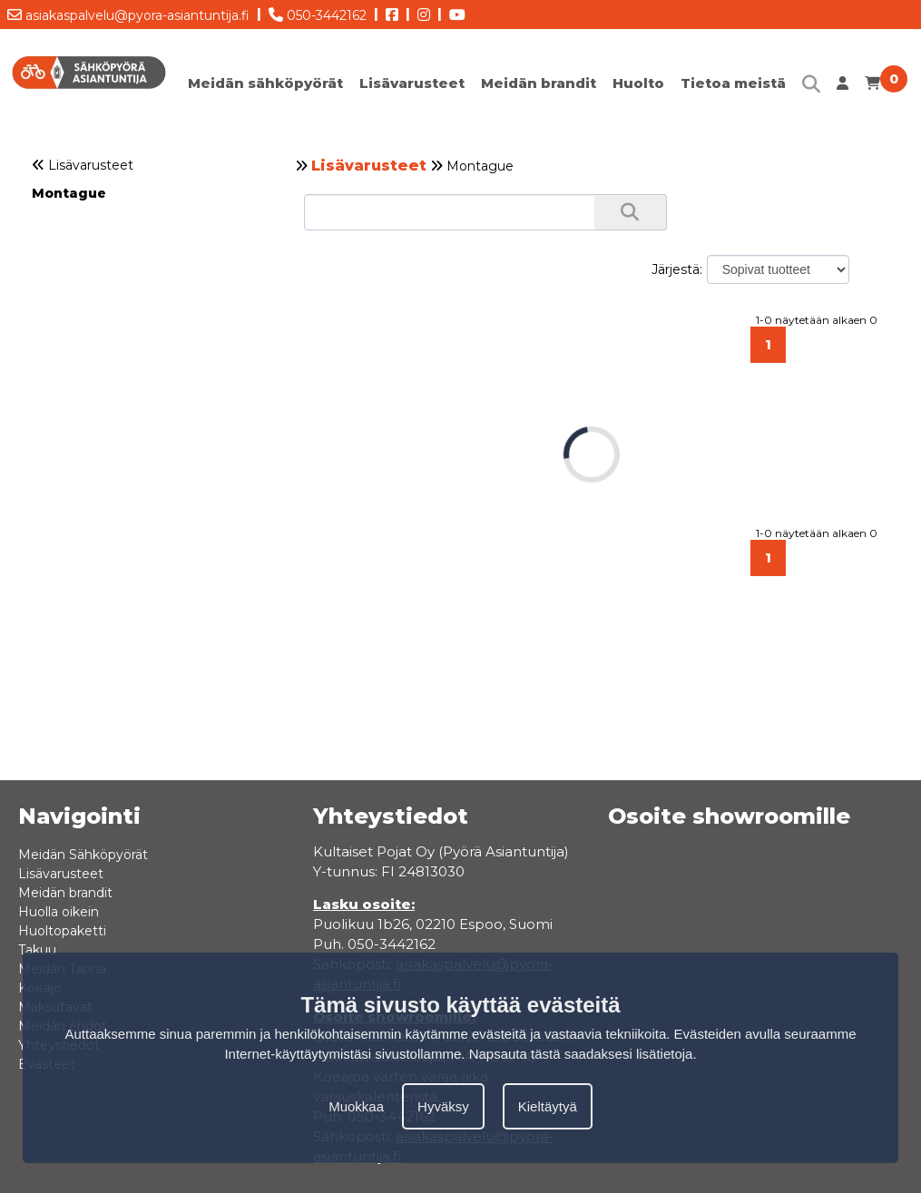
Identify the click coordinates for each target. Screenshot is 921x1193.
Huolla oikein (58, 912)
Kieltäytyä (547, 1106)
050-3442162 (318, 12)
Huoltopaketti (62, 931)
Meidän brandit (538, 83)
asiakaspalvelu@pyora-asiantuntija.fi (128, 12)
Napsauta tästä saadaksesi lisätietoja (581, 1053)
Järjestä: (677, 269)
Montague (69, 193)
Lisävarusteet (412, 83)
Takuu (37, 950)
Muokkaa (356, 1106)
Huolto (638, 83)
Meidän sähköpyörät (265, 83)
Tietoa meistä (733, 83)
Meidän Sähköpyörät (83, 854)
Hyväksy (443, 1106)
